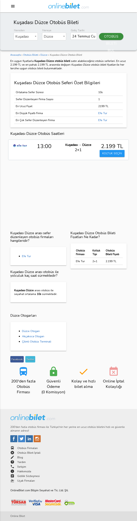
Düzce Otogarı (31, 331)
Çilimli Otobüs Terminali (36, 341)
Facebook (17, 359)
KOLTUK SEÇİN (112, 154)
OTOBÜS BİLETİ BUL (111, 37)
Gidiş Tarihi (77, 30)
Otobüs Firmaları (27, 448)
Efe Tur (102, 113)
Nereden (19, 30)
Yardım (21, 462)
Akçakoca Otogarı (33, 336)
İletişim (21, 467)
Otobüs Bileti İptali (28, 453)
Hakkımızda (24, 471)
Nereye (46, 30)
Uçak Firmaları (26, 481)
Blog (20, 457)
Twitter (30, 359)
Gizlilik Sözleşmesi (28, 476)
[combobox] (26, 36)
